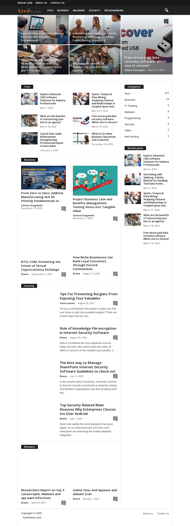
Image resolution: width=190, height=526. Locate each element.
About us (41, 2)
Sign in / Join (24, 2)
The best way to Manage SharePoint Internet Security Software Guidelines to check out (88, 367)
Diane (24, 274)
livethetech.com (32, 517)
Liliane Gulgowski (32, 205)
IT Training (131, 105)
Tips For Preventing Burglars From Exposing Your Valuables (89, 296)
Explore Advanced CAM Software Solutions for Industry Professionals (42, 37)
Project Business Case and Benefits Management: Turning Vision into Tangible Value (94, 205)
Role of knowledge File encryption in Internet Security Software (88, 330)
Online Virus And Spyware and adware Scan (95, 492)
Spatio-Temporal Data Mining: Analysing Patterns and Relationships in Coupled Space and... (104, 100)
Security (94, 10)
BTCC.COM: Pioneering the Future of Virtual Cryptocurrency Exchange (41, 265)
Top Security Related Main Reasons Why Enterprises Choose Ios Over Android (88, 409)
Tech (50, 10)
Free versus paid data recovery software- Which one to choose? (145, 61)
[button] (166, 10)
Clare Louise (67, 303)
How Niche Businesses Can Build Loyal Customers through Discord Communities (93, 263)
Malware (79, 10)
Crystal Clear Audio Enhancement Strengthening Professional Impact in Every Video (51, 140)
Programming (114, 10)
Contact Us (57, 2)
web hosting (132, 136)
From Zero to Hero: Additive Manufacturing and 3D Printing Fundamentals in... (42, 197)
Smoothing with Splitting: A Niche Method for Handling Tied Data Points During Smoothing (95, 37)
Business (63, 10)
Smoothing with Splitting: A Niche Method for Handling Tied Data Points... (155, 179)
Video (128, 130)
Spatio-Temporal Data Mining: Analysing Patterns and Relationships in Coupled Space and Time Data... (41, 65)
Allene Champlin (135, 70)
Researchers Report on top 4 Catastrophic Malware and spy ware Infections (42, 494)
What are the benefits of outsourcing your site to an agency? (90, 67)
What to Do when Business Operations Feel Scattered (104, 137)
